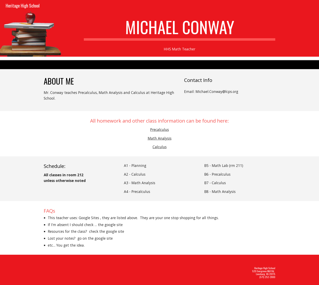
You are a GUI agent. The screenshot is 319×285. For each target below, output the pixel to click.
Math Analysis (160, 138)
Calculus (160, 146)
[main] (179, 29)
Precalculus (159, 129)
